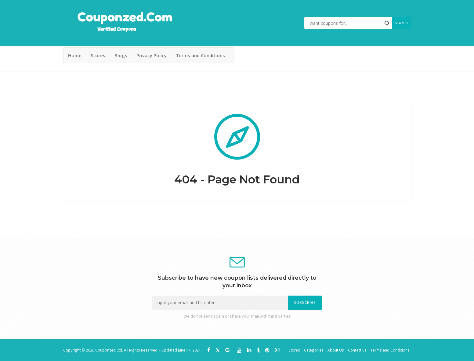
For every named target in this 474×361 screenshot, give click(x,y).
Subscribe (305, 302)
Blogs (120, 55)
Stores (98, 55)
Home (74, 55)
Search (401, 23)
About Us (335, 350)
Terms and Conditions (200, 55)
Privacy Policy (151, 55)
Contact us (357, 350)
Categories (314, 350)
